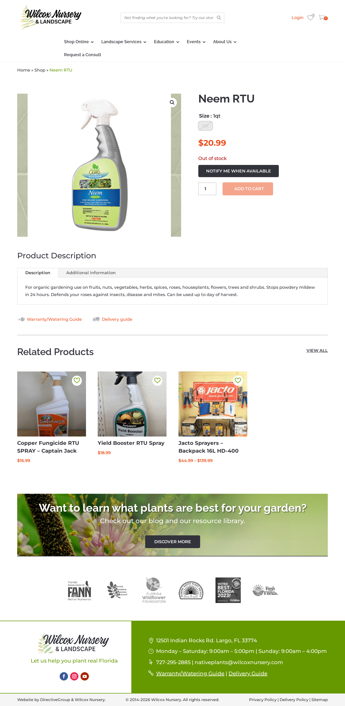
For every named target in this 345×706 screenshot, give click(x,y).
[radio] (205, 126)
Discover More (172, 541)
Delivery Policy (294, 699)
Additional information (91, 272)
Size (204, 116)
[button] (172, 102)
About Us (222, 41)
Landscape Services (121, 41)
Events (194, 41)
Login (298, 17)
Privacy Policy (262, 699)
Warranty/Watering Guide (54, 319)
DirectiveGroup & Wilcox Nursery (72, 699)
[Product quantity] (207, 190)
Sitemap (319, 699)
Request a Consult (82, 54)
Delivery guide (117, 319)
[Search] (219, 18)
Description (37, 272)
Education (164, 41)
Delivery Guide (248, 673)
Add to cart (249, 190)
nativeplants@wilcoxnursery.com (239, 662)
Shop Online (76, 41)
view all (317, 350)
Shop (39, 70)
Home (23, 70)
